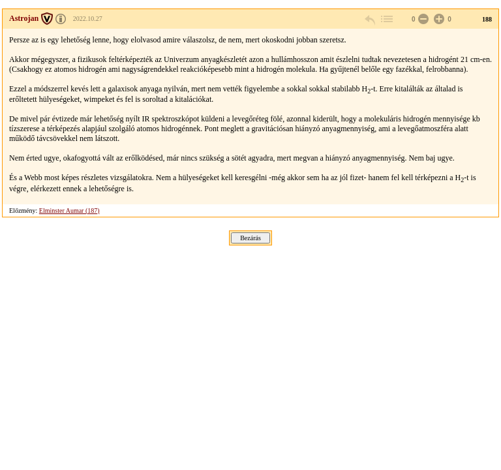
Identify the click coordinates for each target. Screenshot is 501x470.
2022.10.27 (87, 18)
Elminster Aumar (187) (69, 210)
